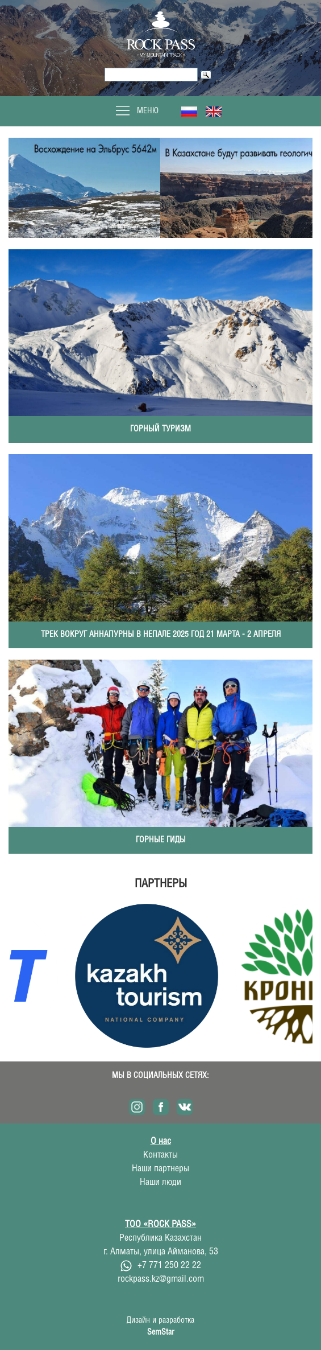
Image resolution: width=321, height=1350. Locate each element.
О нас (161, 1141)
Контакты (160, 1155)
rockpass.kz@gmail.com (161, 1279)
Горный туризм (160, 429)
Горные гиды (161, 840)
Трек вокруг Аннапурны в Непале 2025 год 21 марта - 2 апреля (161, 635)
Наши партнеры (160, 1168)
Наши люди (160, 1182)
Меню (136, 111)
